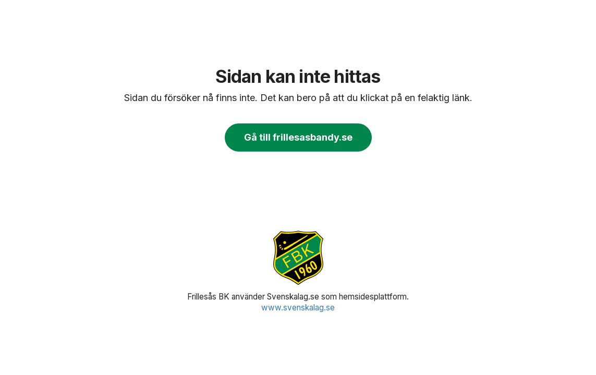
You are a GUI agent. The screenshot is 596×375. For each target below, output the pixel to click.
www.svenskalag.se (298, 307)
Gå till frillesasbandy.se (298, 137)
